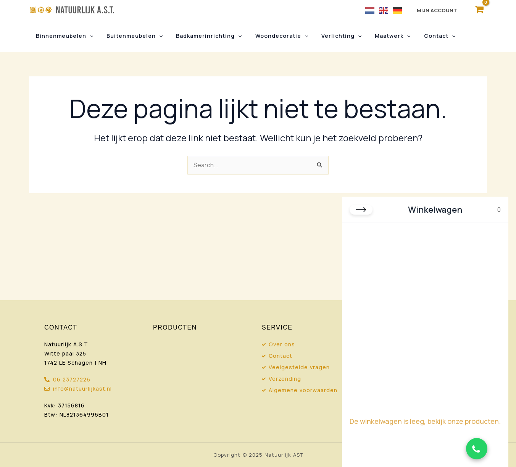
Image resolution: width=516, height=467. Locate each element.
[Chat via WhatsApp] (476, 448)
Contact (422, 35)
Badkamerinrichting (202, 35)
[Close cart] (361, 210)
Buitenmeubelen (130, 35)
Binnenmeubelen (63, 35)
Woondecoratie (272, 35)
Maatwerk (378, 35)
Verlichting (330, 35)
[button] (88, 35)
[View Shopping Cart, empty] (479, 10)
